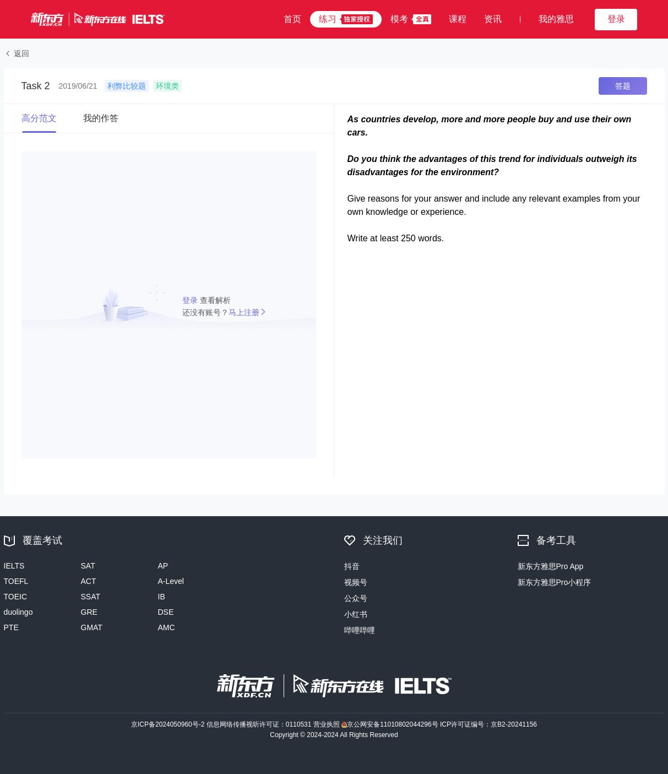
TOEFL (16, 581)
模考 (399, 19)
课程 (457, 19)
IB (161, 596)
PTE (11, 627)
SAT (88, 565)
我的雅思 (556, 19)
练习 (327, 19)
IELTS (14, 565)
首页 (292, 19)
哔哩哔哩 (359, 630)
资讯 (493, 19)
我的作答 (100, 118)
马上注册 (244, 312)
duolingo (18, 612)
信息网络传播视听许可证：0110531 (260, 724)
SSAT (91, 596)
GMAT (91, 627)
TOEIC (16, 596)
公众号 (355, 598)
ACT (88, 581)
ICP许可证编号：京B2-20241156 (488, 724)
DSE (166, 612)
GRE (89, 612)
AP (163, 565)
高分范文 (39, 118)
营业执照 (327, 724)
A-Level (171, 581)
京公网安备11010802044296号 (390, 724)
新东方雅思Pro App (551, 566)
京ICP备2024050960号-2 (169, 724)
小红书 (355, 614)
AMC (166, 627)
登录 (191, 300)
